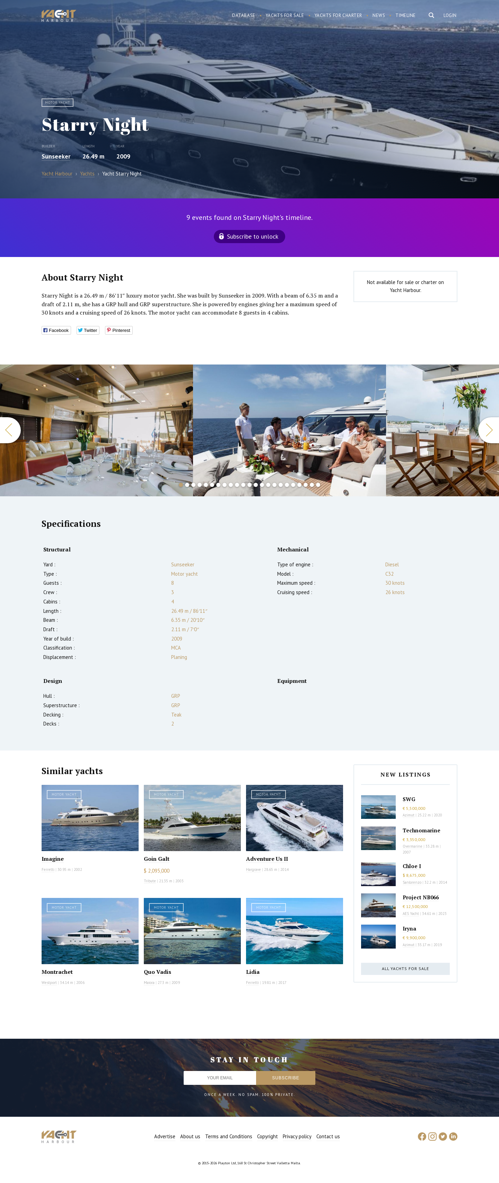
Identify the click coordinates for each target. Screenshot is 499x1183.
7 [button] (218, 485)
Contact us (328, 1136)
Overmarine (413, 846)
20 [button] (299, 485)
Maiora (149, 982)
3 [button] (193, 485)
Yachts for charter (338, 15)
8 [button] (224, 485)
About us (190, 1136)
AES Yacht (411, 913)
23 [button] (318, 485)
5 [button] (206, 485)
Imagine (53, 859)
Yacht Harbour (59, 17)
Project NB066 (421, 897)
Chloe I (412, 866)
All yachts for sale (405, 968)
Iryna (409, 928)
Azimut (408, 815)
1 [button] (181, 485)
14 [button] (262, 485)
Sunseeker (56, 156)
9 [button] (231, 485)
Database (243, 15)
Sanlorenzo (412, 882)
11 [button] (243, 485)
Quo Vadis (157, 972)
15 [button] (268, 485)
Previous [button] (10, 430)
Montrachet (57, 972)
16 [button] (274, 485)
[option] (96, 430)
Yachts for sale (285, 15)
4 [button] (200, 485)
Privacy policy (297, 1136)
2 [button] (187, 485)
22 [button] (312, 485)
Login (450, 15)
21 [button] (306, 485)
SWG (409, 799)
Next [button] (488, 430)
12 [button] (249, 485)
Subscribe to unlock (252, 236)
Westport (49, 982)
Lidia (253, 972)
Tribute (150, 880)
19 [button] (293, 485)
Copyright (267, 1136)
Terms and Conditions (228, 1136)
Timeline (405, 15)
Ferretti (48, 869)
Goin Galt (156, 859)
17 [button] (281, 485)
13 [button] (256, 485)
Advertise (164, 1136)
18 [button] (287, 485)
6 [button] (212, 485)
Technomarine (421, 830)
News (379, 15)
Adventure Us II (267, 859)
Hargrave (253, 869)
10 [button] (237, 485)
